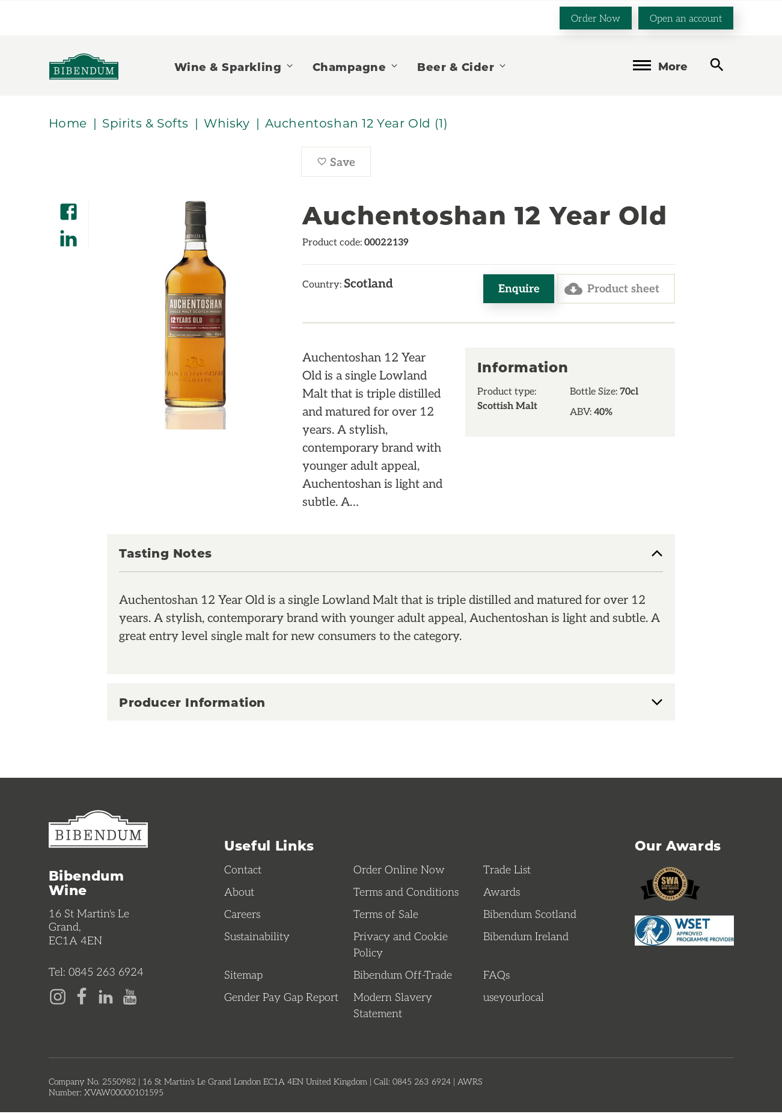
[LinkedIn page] (106, 997)
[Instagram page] (58, 997)
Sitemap (243, 976)
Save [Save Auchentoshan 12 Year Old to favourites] (344, 165)
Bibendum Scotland (529, 915)
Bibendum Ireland (526, 938)
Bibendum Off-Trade (402, 976)
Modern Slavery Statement (392, 1007)
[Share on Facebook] (68, 208)
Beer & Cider (462, 65)
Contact (242, 871)
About (239, 893)
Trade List (507, 871)
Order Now (595, 17)
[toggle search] (716, 65)
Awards (501, 893)
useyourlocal (513, 998)
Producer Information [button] (192, 703)
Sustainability (257, 938)
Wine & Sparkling (234, 65)
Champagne (356, 65)
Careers (242, 915)
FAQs (496, 976)
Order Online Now (399, 871)
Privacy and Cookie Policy (400, 946)
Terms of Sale (385, 915)
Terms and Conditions (406, 893)
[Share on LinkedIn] (68, 235)
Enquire (515, 289)
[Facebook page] (82, 997)
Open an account (686, 17)
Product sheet (610, 290)
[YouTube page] (130, 997)
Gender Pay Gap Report (281, 998)
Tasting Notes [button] (165, 555)
